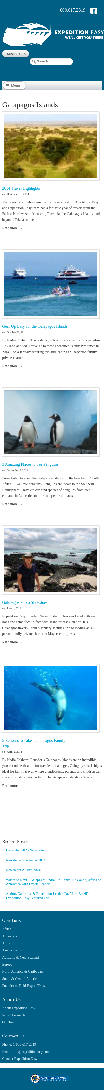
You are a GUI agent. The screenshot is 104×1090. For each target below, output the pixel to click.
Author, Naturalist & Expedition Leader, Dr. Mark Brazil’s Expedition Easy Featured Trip (47, 896)
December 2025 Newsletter (25, 850)
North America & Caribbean (22, 972)
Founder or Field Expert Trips (23, 986)
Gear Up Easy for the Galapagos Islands (35, 326)
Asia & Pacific (12, 950)
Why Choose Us (13, 1015)
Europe (7, 964)
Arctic (6, 943)
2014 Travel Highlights (21, 188)
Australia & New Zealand (20, 957)
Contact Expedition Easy (19, 1059)
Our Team (9, 1022)
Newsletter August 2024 (23, 870)
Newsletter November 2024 (25, 860)
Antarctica (9, 936)
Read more (10, 228)
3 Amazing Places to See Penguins (30, 464)
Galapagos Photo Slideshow (25, 602)
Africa (6, 929)
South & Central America (20, 979)
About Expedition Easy (18, 1008)
